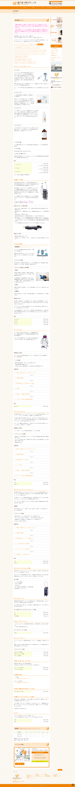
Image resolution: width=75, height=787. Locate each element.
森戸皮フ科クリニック (37, 785)
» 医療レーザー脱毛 (33, 44)
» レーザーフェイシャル (34, 47)
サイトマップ (15, 771)
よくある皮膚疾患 (54, 48)
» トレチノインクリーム (40, 53)
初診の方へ (37, 774)
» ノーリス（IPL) (25, 47)
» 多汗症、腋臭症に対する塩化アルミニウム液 (22, 59)
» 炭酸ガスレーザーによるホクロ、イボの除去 (22, 62)
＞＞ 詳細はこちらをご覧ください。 (22, 678)
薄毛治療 (52, 59)
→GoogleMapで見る (20, 763)
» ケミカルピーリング (18, 53)
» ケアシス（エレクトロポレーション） (21, 44)
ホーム (28, 774)
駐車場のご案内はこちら (40, 761)
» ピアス (33, 62)
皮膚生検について (54, 53)
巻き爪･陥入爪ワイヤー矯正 (55, 57)
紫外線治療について (54, 55)
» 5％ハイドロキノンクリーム (29, 53)
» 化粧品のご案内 (17, 56)
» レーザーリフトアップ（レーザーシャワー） (22, 50)
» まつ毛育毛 (24, 56)
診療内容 (46, 774)
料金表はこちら (40, 44)
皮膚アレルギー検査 (54, 50)
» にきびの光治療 (17, 47)
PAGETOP (60, 769)
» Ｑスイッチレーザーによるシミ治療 (39, 50)
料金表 (28, 777)
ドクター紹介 (55, 774)
